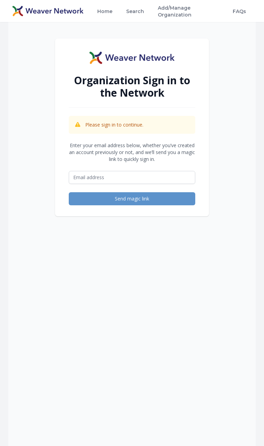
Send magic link (132, 198)
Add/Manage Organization (174, 11)
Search (135, 11)
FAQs (239, 11)
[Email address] (132, 177)
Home (104, 11)
